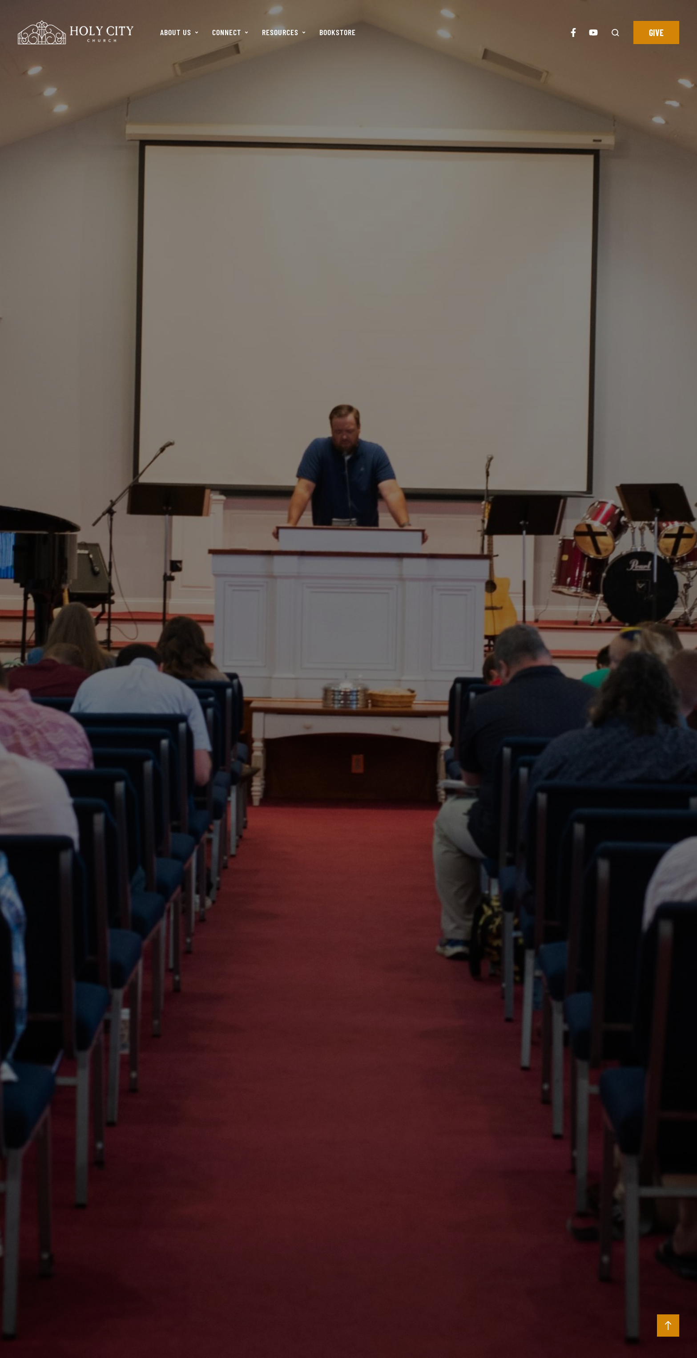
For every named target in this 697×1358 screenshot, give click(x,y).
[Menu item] (179, 32)
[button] (196, 32)
